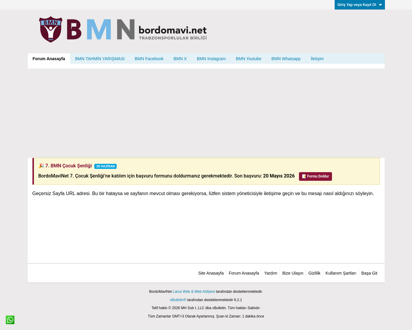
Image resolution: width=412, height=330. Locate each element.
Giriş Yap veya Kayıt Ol (359, 5)
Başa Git (369, 273)
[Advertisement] (206, 113)
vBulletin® (178, 300)
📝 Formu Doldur (315, 176)
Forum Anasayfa (49, 58)
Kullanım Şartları (340, 273)
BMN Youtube (248, 58)
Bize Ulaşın (292, 273)
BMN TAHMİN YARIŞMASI (100, 58)
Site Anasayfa (211, 273)
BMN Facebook (149, 58)
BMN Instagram (211, 58)
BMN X (180, 58)
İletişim (317, 58)
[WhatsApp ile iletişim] (10, 320)
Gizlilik (314, 273)
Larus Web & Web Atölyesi (194, 291)
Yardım (270, 273)
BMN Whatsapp (286, 58)
